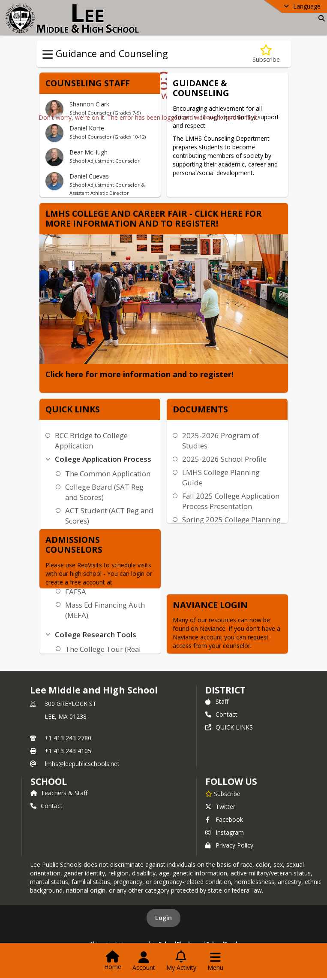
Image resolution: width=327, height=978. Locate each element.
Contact (221, 714)
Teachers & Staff (58, 793)
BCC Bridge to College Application (91, 440)
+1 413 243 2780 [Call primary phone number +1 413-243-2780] (68, 738)
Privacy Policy (229, 845)
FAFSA (75, 591)
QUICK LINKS (229, 727)
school (48, 781)
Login (163, 918)
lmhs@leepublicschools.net (82, 764)
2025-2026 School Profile (224, 459)
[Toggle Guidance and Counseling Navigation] (47, 54)
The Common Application (107, 473)
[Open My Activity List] (181, 961)
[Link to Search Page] (320, 18)
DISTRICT (225, 690)
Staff (216, 701)
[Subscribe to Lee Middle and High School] (222, 793)
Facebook (224, 819)
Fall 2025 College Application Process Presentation (230, 501)
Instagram (224, 832)
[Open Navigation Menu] (215, 961)
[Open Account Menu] (143, 961)
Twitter (220, 806)
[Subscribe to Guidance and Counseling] (266, 54)
